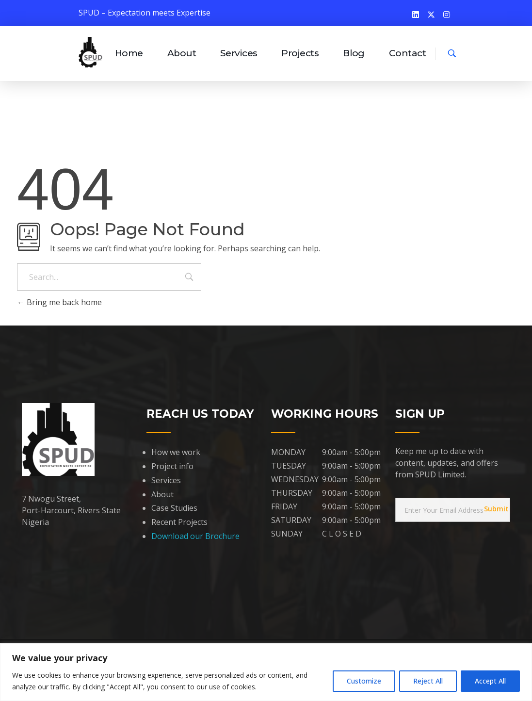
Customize (364, 680)
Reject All (428, 680)
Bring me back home (59, 302)
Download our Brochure (195, 536)
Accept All (490, 680)
